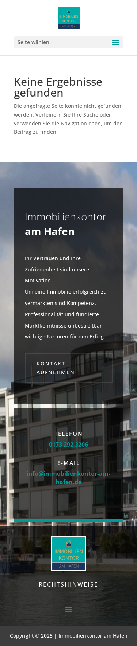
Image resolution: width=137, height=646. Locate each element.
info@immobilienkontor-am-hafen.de (68, 478)
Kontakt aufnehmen (56, 368)
